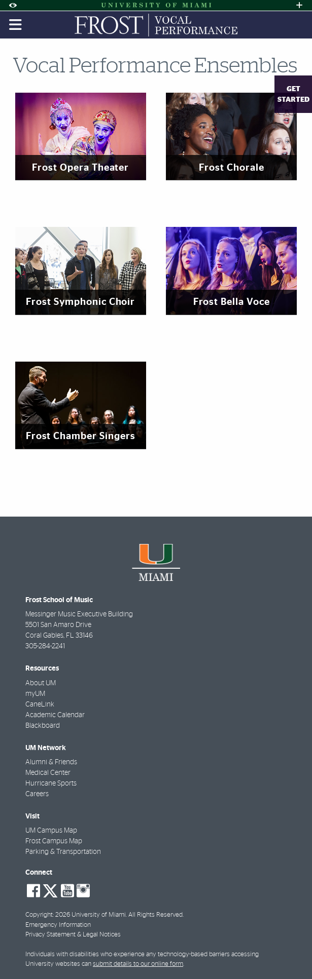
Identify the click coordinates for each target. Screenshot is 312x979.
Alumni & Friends (51, 762)
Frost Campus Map (53, 841)
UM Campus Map (51, 830)
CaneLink (39, 704)
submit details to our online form (138, 964)
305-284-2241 (45, 646)
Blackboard (42, 725)
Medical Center (48, 772)
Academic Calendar (55, 715)
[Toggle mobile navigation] (15, 24)
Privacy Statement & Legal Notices (73, 934)
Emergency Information (58, 925)
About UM (40, 683)
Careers (37, 794)
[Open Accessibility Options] (12, 5)
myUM (35, 693)
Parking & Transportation (63, 851)
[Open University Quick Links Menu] (299, 5)
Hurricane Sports (51, 783)
